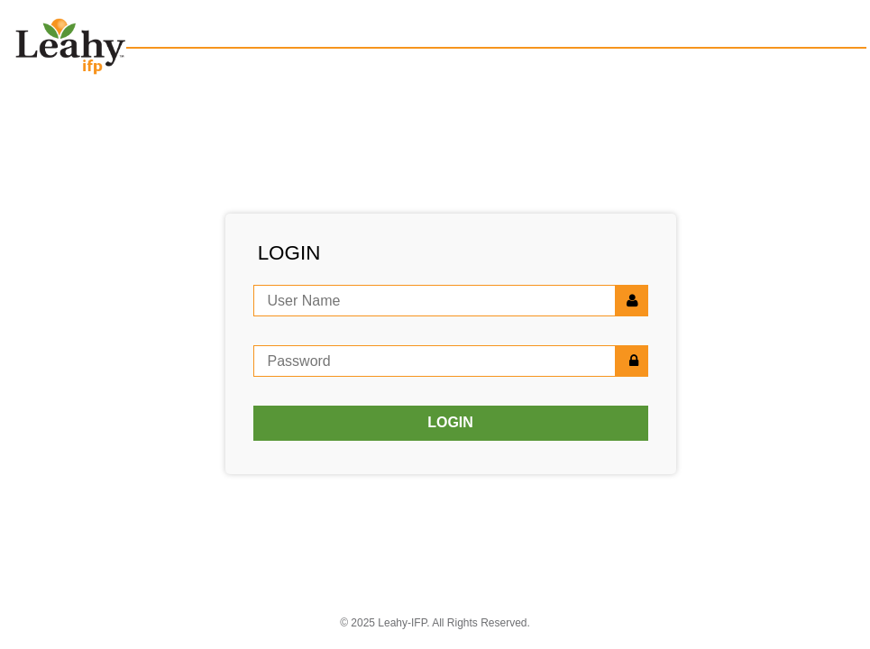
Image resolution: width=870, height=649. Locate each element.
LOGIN (450, 422)
